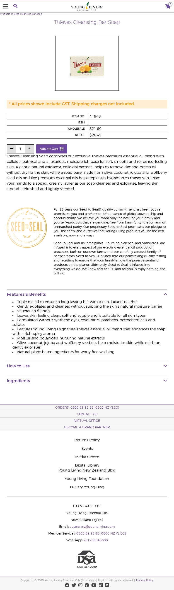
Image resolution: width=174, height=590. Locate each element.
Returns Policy (87, 440)
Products (5, 14)
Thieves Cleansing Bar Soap (26, 14)
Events (87, 448)
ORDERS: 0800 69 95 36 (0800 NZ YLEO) (87, 407)
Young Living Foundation (87, 479)
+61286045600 (96, 540)
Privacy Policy (145, 580)
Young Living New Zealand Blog (87, 470)
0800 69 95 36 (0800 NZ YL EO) (101, 533)
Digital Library (87, 465)
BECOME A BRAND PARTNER (87, 427)
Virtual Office (87, 420)
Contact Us (87, 414)
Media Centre (87, 457)
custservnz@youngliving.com (92, 526)
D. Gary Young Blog (87, 487)
